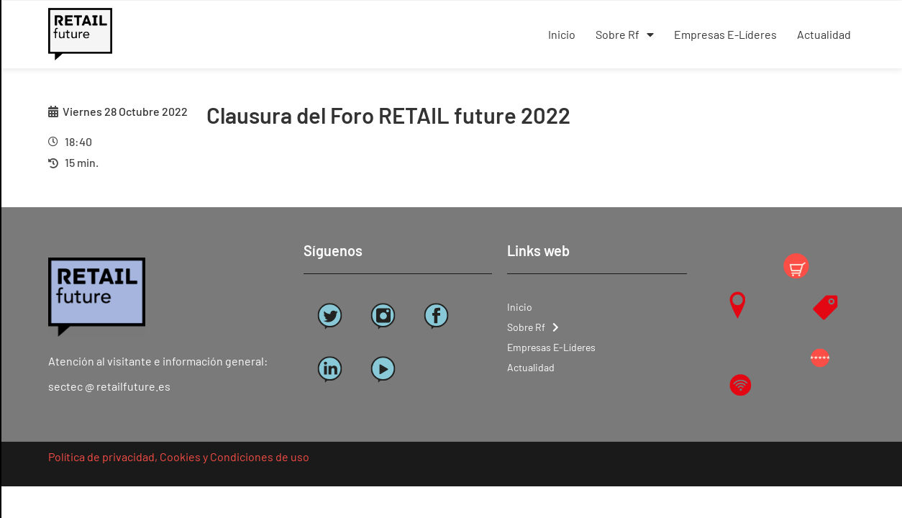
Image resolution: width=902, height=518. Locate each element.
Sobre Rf (625, 34)
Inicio (561, 34)
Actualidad (824, 34)
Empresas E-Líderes (725, 34)
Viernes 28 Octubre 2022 (125, 111)
